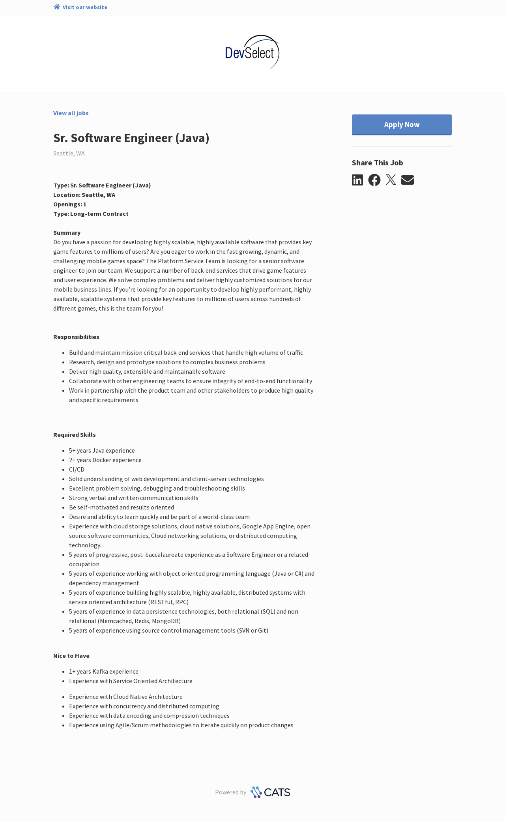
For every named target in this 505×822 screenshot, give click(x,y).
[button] (360, 180)
